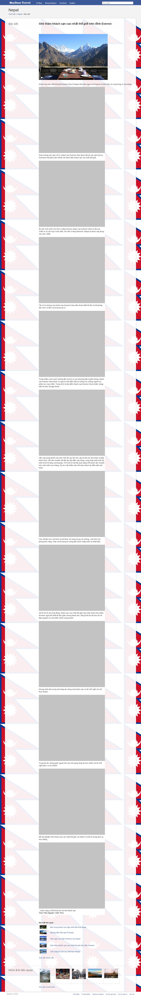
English (72, 3)
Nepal (19, 14)
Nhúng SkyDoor (50, 3)
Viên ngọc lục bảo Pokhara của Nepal (65, 939)
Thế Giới (12, 14)
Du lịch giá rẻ (122, 994)
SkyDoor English (98, 994)
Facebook (63, 3)
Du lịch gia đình (111, 994)
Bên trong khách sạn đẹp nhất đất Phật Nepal (68, 927)
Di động (39, 3)
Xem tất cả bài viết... (47, 958)
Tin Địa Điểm (86, 994)
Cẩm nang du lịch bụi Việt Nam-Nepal (65, 952)
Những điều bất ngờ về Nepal (62, 933)
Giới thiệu (76, 994)
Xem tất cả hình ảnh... (47, 987)
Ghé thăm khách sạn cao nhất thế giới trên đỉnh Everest (72, 945)
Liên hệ (131, 994)
